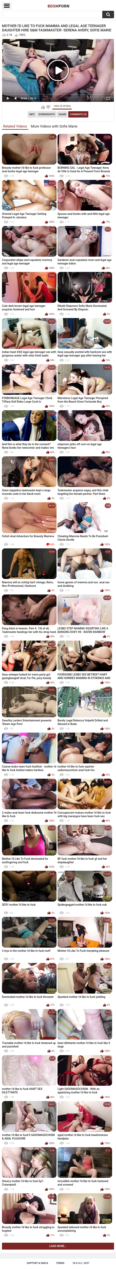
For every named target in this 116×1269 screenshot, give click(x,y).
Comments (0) (78, 114)
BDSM (58, 6)
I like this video (43, 107)
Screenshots (46, 114)
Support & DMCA (37, 1263)
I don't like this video (48, 107)
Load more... (58, 1246)
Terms (60, 1263)
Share (62, 114)
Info (32, 114)
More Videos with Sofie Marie (54, 126)
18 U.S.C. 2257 (81, 1263)
